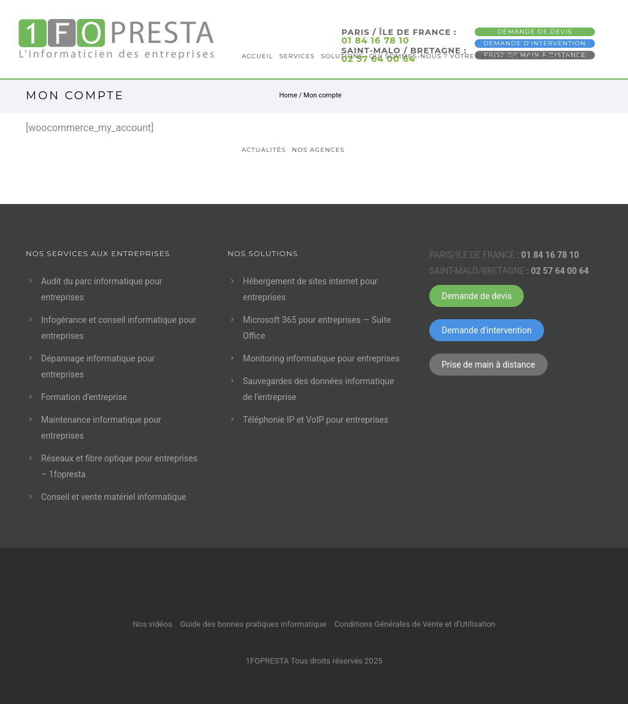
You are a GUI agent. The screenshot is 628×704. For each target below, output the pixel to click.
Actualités (264, 150)
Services (297, 56)
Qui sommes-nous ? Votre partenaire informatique (476, 56)
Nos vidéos (152, 624)
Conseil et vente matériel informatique (113, 497)
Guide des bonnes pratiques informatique (253, 624)
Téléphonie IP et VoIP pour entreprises (315, 420)
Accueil (257, 56)
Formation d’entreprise (84, 397)
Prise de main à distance (488, 364)
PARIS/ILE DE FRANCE (472, 255)
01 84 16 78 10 (550, 255)
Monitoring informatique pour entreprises (321, 358)
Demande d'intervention (487, 330)
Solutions (342, 56)
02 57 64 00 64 (560, 271)
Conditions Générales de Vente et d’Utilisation (415, 624)
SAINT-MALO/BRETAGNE (476, 271)
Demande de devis (476, 296)
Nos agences (318, 150)
